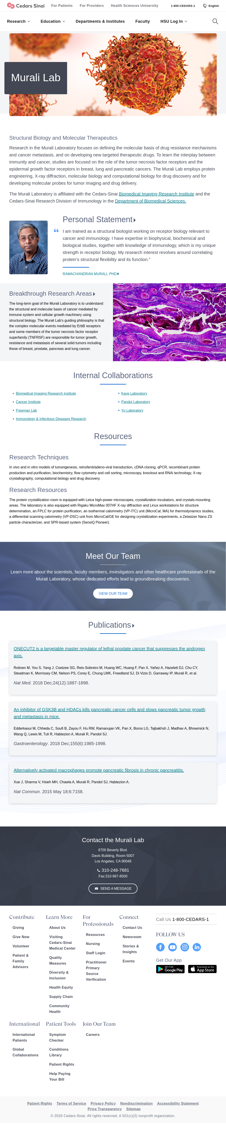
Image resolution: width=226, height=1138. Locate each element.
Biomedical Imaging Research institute (46, 393)
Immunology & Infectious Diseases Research (51, 419)
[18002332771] (182, 919)
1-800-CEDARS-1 (183, 6)
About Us (57, 928)
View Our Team (113, 593)
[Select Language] (210, 5)
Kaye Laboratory (134, 393)
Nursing (93, 944)
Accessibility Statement (178, 1103)
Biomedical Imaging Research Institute (156, 194)
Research (18, 21)
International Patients (24, 1037)
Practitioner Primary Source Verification (96, 970)
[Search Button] (215, 21)
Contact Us (132, 928)
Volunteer (21, 946)
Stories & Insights (131, 949)
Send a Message (116, 888)
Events (129, 961)
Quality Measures (57, 960)
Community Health (59, 1009)
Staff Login (95, 953)
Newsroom (132, 937)
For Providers (92, 6)
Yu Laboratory (132, 410)
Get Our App (169, 960)
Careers (93, 1035)
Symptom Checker (57, 1037)
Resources (95, 935)
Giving (18, 928)
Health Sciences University (134, 6)
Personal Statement (97, 219)
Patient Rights (61, 1064)
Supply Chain (61, 997)
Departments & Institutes (100, 21)
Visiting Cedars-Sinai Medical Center (62, 942)
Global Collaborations (26, 1052)
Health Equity (61, 987)
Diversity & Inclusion (59, 975)
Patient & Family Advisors (21, 961)
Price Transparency (105, 1109)
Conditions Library (59, 1052)
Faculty (143, 21)
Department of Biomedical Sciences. (150, 201)
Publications (109, 625)
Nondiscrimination (136, 1103)
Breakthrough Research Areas (50, 293)
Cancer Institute (28, 402)
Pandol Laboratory (135, 402)
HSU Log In (173, 21)
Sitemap (133, 1109)
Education (53, 21)
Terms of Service (71, 1103)
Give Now (21, 937)
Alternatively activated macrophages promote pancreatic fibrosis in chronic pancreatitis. (99, 770)
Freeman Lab (26, 410)
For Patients (62, 6)
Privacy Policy (103, 1103)
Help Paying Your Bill (59, 1076)
